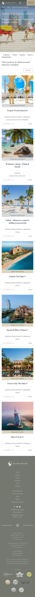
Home (3, 7)
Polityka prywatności (17, 502)
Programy (17, 475)
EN (24, 2)
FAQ (17, 496)
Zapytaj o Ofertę (31, 2)
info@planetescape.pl (17, 509)
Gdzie (8, 7)
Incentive (17, 480)
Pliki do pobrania (17, 491)
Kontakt (17, 486)
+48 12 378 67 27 (17, 512)
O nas (17, 483)
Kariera (17, 499)
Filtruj (28, 70)
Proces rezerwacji (17, 493)
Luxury (18, 478)
